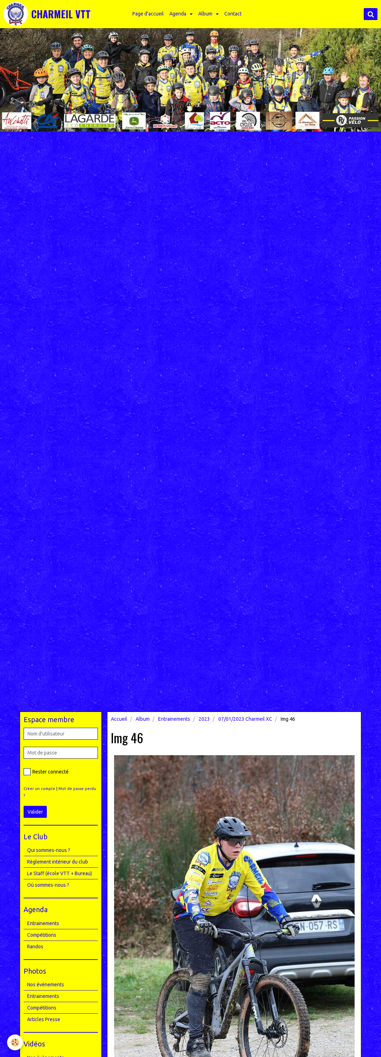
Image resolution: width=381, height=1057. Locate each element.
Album (205, 14)
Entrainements (174, 719)
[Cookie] (15, 1042)
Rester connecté (46, 771)
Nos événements (45, 984)
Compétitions (41, 935)
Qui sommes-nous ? (48, 850)
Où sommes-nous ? (48, 885)
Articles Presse (43, 1019)
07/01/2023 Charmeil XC (245, 719)
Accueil (119, 719)
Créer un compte (39, 789)
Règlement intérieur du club (57, 862)
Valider (35, 812)
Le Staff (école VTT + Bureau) (59, 873)
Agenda (178, 14)
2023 (204, 719)
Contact (233, 14)
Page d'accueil (148, 14)
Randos (35, 946)
